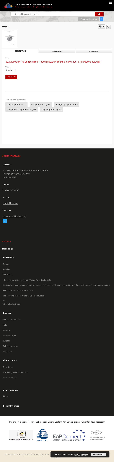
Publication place (10, 346)
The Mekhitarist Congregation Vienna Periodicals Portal (27, 280)
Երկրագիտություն (40, 104)
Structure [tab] (93, 51)
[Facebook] (5, 221)
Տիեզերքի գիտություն (66, 104)
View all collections (11, 304)
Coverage (7, 351)
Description (8, 367)
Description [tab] (20, 51)
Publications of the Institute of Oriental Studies (23, 296)
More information (81, 454)
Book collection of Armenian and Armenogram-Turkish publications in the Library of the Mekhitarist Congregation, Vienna (56, 285)
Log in (5, 396)
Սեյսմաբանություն (51, 109)
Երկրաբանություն (16, 104)
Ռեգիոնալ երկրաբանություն (21, 109)
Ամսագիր (10, 70)
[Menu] (110, 2)
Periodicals (8, 274)
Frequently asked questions (15, 372)
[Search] (99, 14)
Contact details (9, 377)
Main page (7, 249)
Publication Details (11, 319)
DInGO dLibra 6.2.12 (33, 454)
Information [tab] (57, 51)
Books (6, 264)
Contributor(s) (9, 335)
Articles (6, 269)
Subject (6, 341)
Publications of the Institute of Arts (18, 290)
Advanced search (89, 19)
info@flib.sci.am (10, 203)
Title (5, 325)
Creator (6, 330)
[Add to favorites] (108, 27)
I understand (98, 454)
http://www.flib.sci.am (13, 216)
